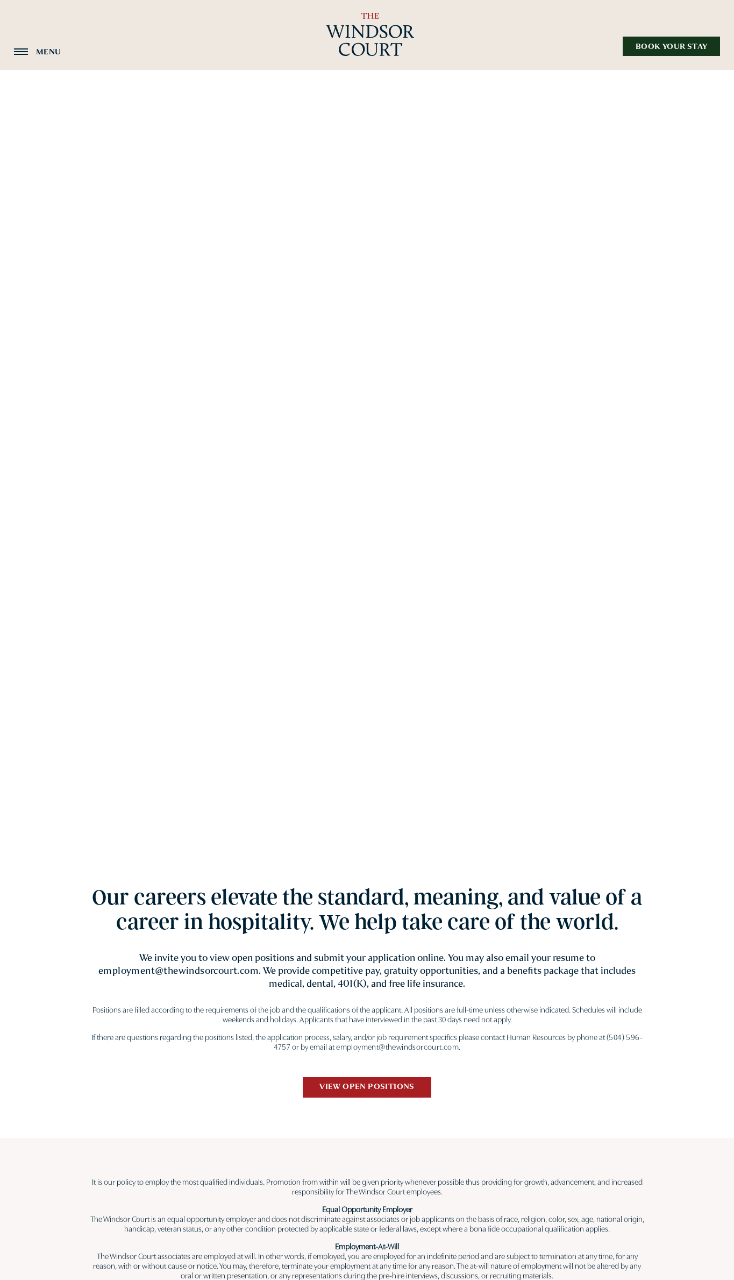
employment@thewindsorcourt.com (178, 970)
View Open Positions (367, 1086)
